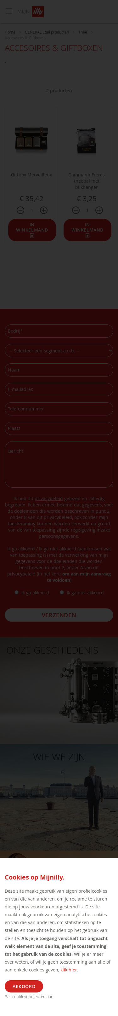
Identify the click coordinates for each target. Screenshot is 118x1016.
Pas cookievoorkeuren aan (29, 996)
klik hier (68, 970)
